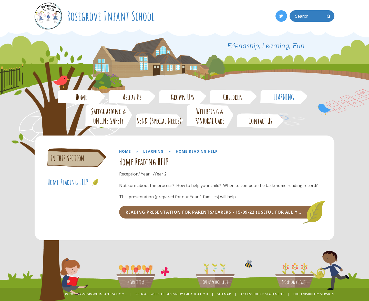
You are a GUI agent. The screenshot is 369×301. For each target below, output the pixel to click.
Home (125, 151)
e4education (196, 294)
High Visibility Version (313, 294)
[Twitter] (281, 16)
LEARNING (153, 151)
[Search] (328, 16)
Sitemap (224, 294)
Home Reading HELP (197, 151)
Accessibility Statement (262, 294)
